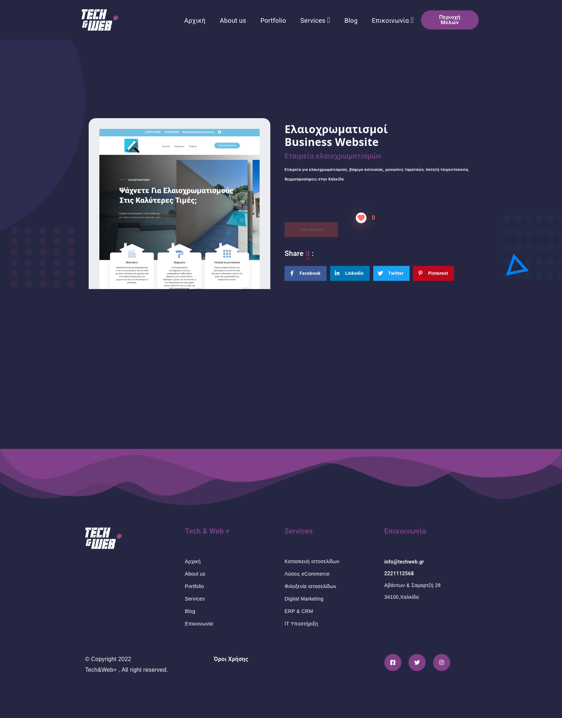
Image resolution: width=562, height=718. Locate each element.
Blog (351, 20)
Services (315, 20)
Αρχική (194, 20)
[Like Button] (361, 218)
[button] (450, 20)
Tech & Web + (207, 531)
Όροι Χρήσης (231, 659)
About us (233, 20)
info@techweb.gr (404, 562)
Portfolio (273, 20)
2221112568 (399, 573)
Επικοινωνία (392, 20)
